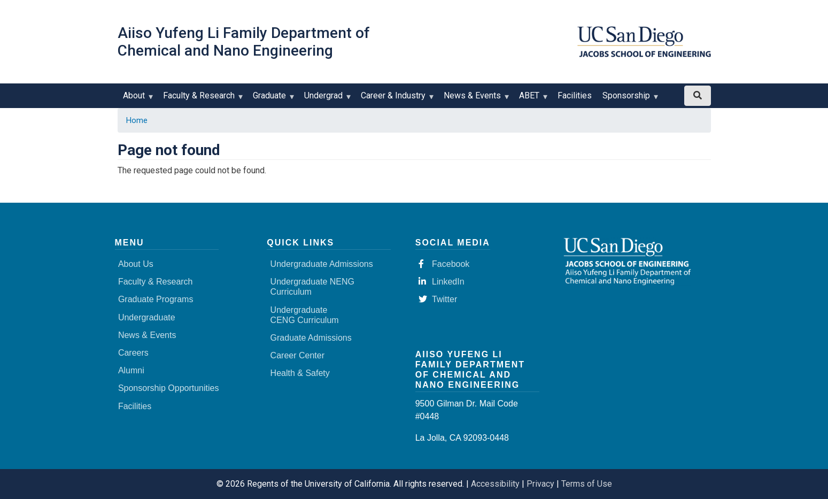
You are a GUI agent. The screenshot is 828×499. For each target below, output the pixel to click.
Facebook (444, 263)
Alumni (131, 370)
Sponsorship (628, 99)
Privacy (540, 484)
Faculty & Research (201, 99)
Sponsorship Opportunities (168, 388)
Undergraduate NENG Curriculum (312, 286)
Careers (133, 352)
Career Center (297, 355)
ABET (532, 99)
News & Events (474, 99)
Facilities (575, 95)
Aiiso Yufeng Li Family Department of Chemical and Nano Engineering (244, 41)
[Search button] (697, 96)
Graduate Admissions (311, 337)
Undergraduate (146, 317)
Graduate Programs (156, 299)
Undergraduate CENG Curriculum (304, 315)
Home (137, 120)
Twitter (438, 299)
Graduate (271, 99)
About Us (135, 263)
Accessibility (495, 484)
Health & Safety (300, 373)
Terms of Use (586, 484)
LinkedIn (442, 281)
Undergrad (326, 99)
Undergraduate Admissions (321, 263)
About (136, 99)
